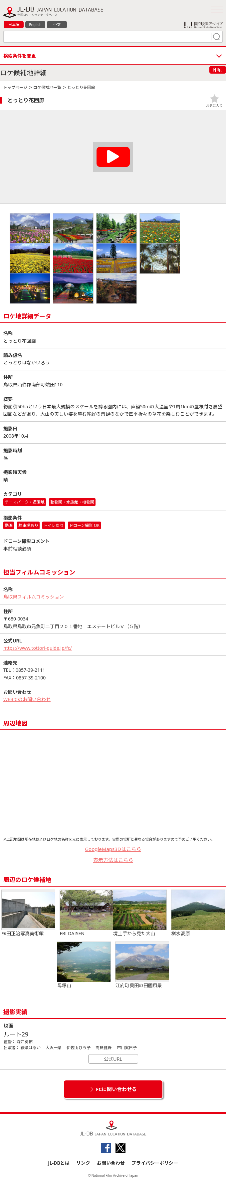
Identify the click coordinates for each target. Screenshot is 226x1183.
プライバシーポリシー (154, 1163)
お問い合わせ (111, 1163)
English (35, 24)
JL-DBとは (59, 1163)
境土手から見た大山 (139, 913)
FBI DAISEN (86, 913)
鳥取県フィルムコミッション (33, 596)
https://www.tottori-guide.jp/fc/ (37, 648)
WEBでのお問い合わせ (27, 699)
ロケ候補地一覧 (47, 87)
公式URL (113, 1059)
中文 (57, 24)
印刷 (217, 70)
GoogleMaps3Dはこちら (113, 849)
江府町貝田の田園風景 (142, 965)
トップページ (15, 87)
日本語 (13, 24)
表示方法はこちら (113, 860)
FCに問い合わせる (116, 1089)
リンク (83, 1163)
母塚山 (84, 965)
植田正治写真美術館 (28, 913)
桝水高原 (198, 913)
